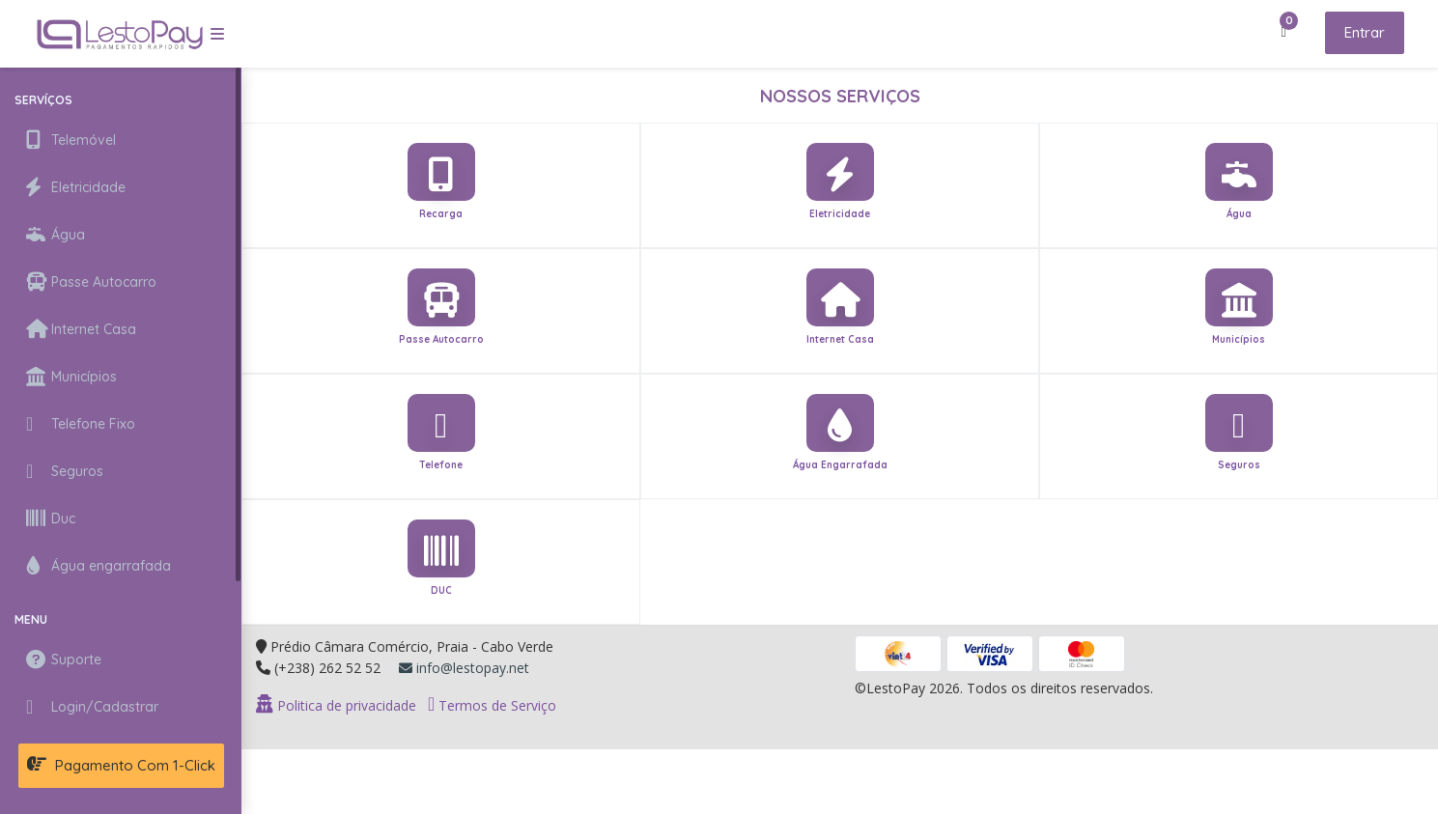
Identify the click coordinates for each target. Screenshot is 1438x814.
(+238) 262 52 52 (327, 668)
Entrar (1364, 32)
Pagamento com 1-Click (121, 765)
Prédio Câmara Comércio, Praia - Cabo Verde (411, 646)
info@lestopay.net (464, 668)
